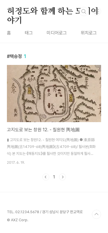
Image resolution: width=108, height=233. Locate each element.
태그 (29, 33)
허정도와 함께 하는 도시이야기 (52, 11)
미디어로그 (57, 33)
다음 (62, 177)
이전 (45, 177)
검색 (83, 11)
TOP (96, 214)
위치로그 (89, 33)
